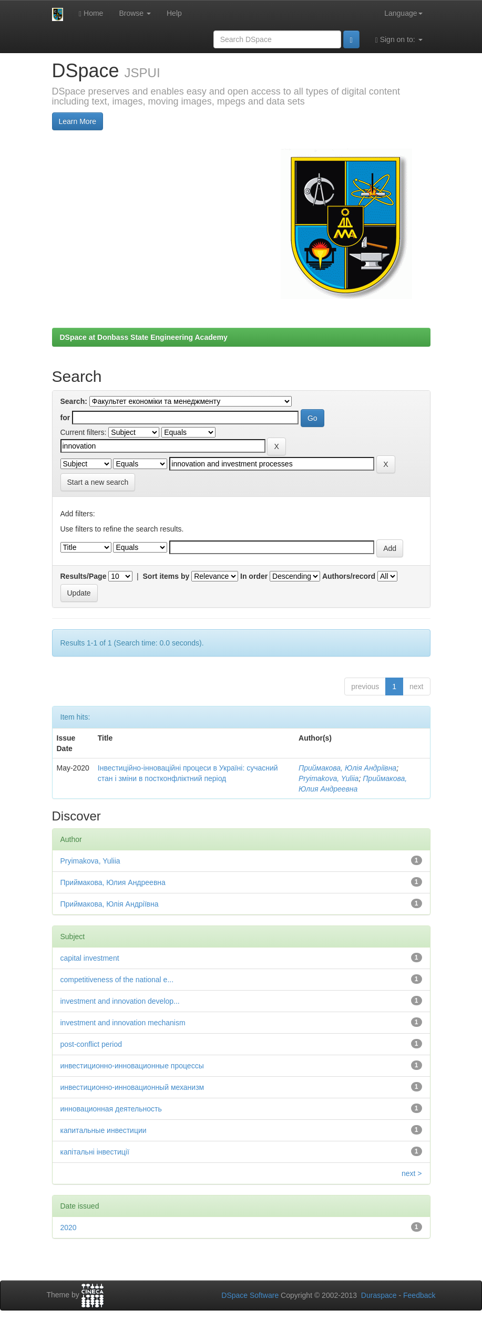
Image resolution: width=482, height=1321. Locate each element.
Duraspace (379, 1295)
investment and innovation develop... (120, 1001)
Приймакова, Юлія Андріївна (347, 768)
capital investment (89, 958)
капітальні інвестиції (94, 1152)
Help (174, 13)
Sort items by (166, 576)
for (65, 417)
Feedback (419, 1295)
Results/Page (83, 576)
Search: (73, 401)
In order (254, 576)
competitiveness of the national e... (117, 979)
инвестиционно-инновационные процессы (132, 1066)
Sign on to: (399, 39)
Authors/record (348, 576)
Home (91, 13)
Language (403, 13)
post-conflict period (91, 1044)
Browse (135, 13)
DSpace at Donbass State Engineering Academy (144, 337)
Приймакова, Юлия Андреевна (113, 882)
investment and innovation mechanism (123, 1022)
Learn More (78, 121)
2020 (68, 1227)
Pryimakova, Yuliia (328, 778)
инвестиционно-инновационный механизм (132, 1087)
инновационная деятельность (111, 1109)
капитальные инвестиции (103, 1130)
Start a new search (98, 482)
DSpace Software (250, 1295)
